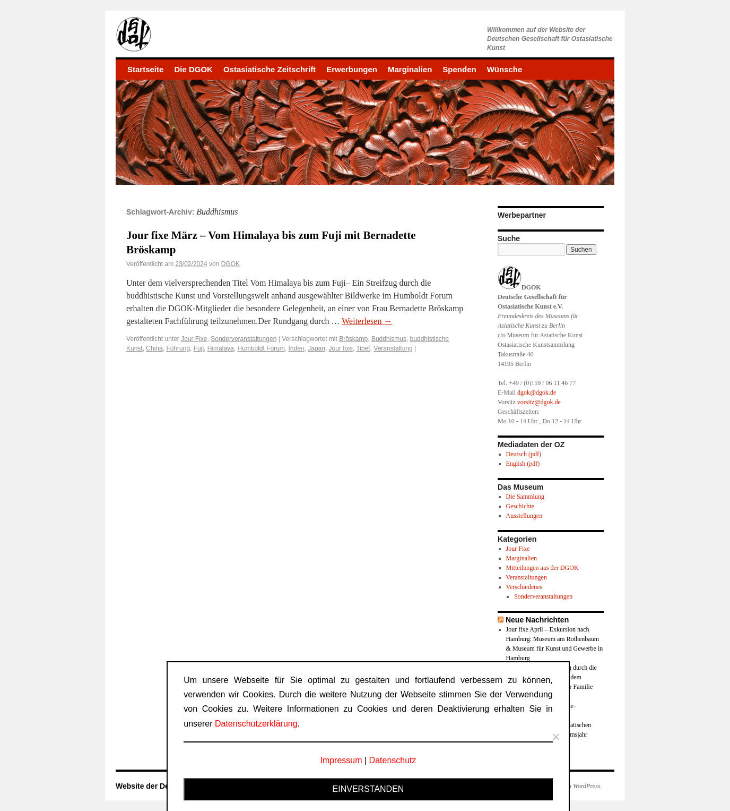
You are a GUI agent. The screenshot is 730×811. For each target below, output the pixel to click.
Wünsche (505, 69)
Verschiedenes (524, 587)
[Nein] (555, 736)
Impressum (341, 760)
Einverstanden (368, 788)
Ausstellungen (524, 515)
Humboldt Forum (260, 348)
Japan (316, 348)
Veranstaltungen (526, 577)
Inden (297, 348)
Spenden (459, 69)
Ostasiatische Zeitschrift (269, 69)
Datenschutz (392, 760)
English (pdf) (523, 463)
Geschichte (520, 506)
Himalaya (220, 348)
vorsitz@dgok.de (539, 402)
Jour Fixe (194, 339)
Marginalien (410, 69)
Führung (178, 348)
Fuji (199, 348)
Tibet (363, 348)
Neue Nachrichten (537, 620)
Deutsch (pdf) (523, 454)
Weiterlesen (367, 321)
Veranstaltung (392, 348)
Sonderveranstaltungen (243, 339)
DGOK (230, 264)
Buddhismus (388, 339)
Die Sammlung (525, 496)
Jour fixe (341, 348)
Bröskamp (353, 339)
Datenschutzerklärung (256, 723)
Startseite (145, 69)
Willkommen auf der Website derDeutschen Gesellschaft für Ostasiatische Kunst (550, 39)
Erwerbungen (351, 69)
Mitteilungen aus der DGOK (542, 567)
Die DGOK (193, 69)
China (154, 348)
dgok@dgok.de (536, 392)
